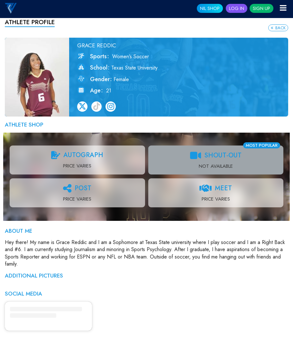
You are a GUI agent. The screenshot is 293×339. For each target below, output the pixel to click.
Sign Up (261, 8)
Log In (236, 8)
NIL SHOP (210, 8)
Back (278, 28)
